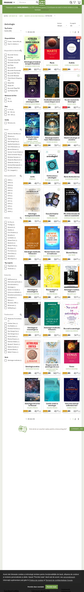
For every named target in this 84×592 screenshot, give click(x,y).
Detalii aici (45, 10)
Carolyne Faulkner (72, 65)
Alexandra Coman (71, 179)
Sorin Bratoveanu (32, 369)
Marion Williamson (52, 180)
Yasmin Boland (52, 218)
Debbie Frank (71, 408)
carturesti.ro (13, 16)
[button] (28, 2)
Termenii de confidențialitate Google (59, 580)
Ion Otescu (52, 104)
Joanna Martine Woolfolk (52, 370)
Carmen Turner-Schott (52, 256)
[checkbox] (14, 41)
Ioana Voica (71, 104)
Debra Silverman (72, 331)
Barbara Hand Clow (32, 66)
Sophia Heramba (52, 65)
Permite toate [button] (51, 587)
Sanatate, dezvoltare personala (34, 16)
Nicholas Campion (32, 294)
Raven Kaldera (52, 142)
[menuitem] (70, 2)
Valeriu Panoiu (52, 294)
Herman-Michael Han (71, 218)
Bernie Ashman (35, 143)
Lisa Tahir (71, 255)
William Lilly (71, 294)
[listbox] (50, 16)
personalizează (69, 577)
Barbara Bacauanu (32, 218)
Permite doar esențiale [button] (36, 587)
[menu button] (10, 2)
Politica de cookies (36, 580)
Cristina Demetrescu (32, 104)
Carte (21, 16)
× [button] (79, 7)
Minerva (32, 179)
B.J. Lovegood (72, 142)
